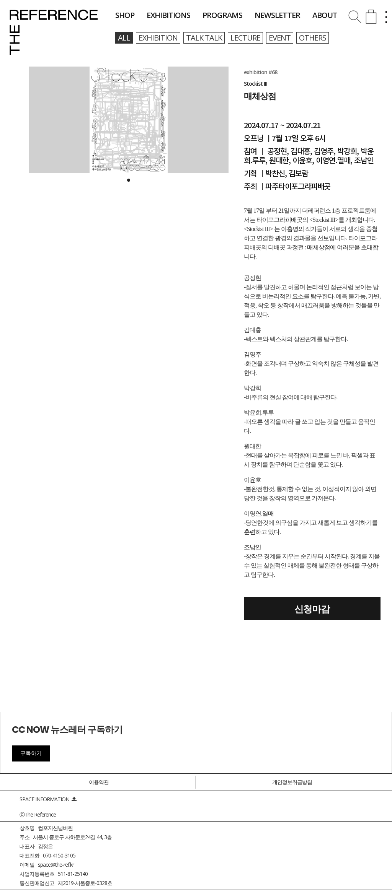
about (324, 15)
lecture (245, 38)
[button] (128, 180)
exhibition (158, 38)
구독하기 (31, 753)
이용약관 (99, 782)
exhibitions (168, 15)
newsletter (277, 15)
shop (124, 15)
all (124, 38)
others (312, 38)
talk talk (204, 38)
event (280, 38)
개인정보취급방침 (292, 782)
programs (222, 15)
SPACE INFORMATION (48, 799)
